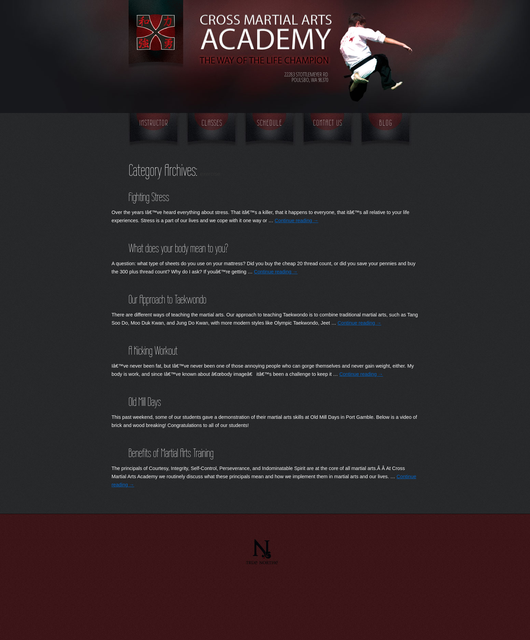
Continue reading (296, 220)
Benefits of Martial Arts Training (171, 453)
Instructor (153, 122)
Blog (386, 122)
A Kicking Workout (153, 350)
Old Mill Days (145, 402)
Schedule (269, 122)
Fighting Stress (149, 197)
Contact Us (327, 122)
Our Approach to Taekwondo (167, 299)
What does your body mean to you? (178, 248)
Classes (212, 122)
